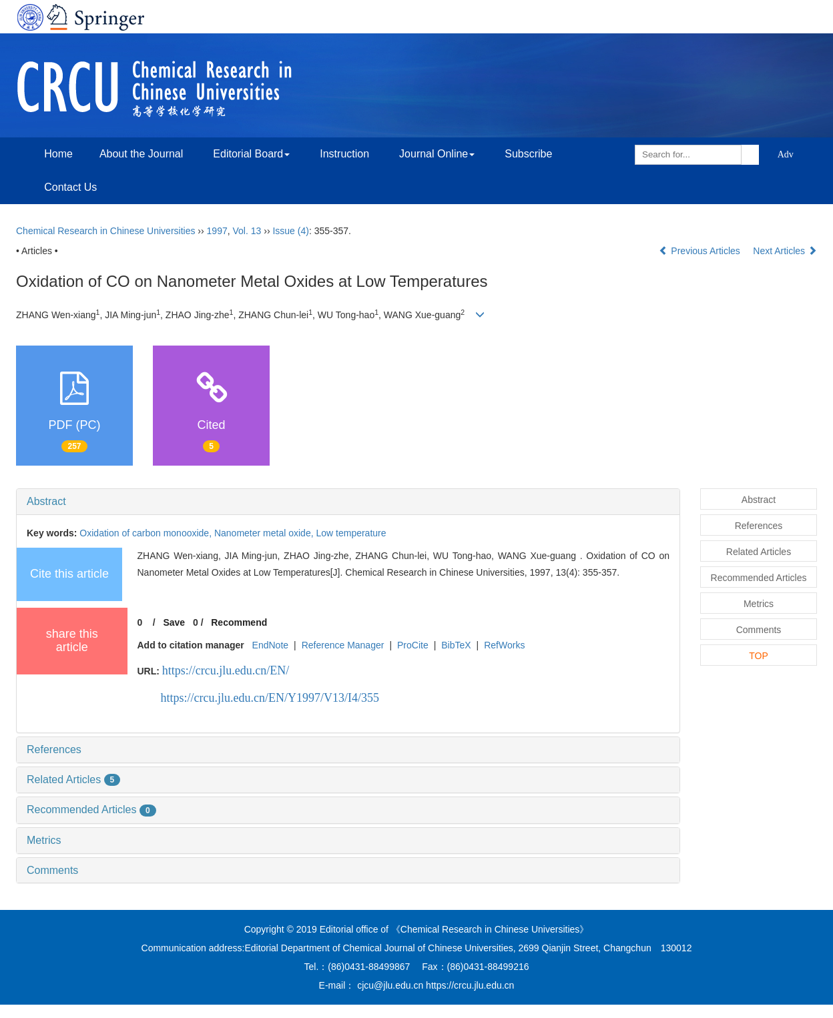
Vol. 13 (247, 230)
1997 (217, 230)
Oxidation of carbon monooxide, (146, 533)
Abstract (46, 501)
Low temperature (351, 533)
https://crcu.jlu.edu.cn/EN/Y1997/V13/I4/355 (270, 697)
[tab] (348, 501)
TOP (758, 655)
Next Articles (785, 250)
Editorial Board (251, 153)
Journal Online (437, 153)
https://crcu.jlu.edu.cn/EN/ (225, 670)
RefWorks (504, 645)
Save (174, 622)
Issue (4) (290, 230)
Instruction (344, 153)
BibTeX (456, 645)
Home (58, 153)
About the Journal (141, 153)
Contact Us (70, 187)
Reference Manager (343, 645)
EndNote (270, 645)
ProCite (413, 645)
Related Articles (73, 779)
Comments (52, 870)
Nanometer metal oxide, (265, 533)
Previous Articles (700, 250)
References (54, 749)
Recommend (239, 622)
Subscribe (528, 153)
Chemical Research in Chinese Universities (105, 230)
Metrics (44, 840)
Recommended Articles (91, 809)
